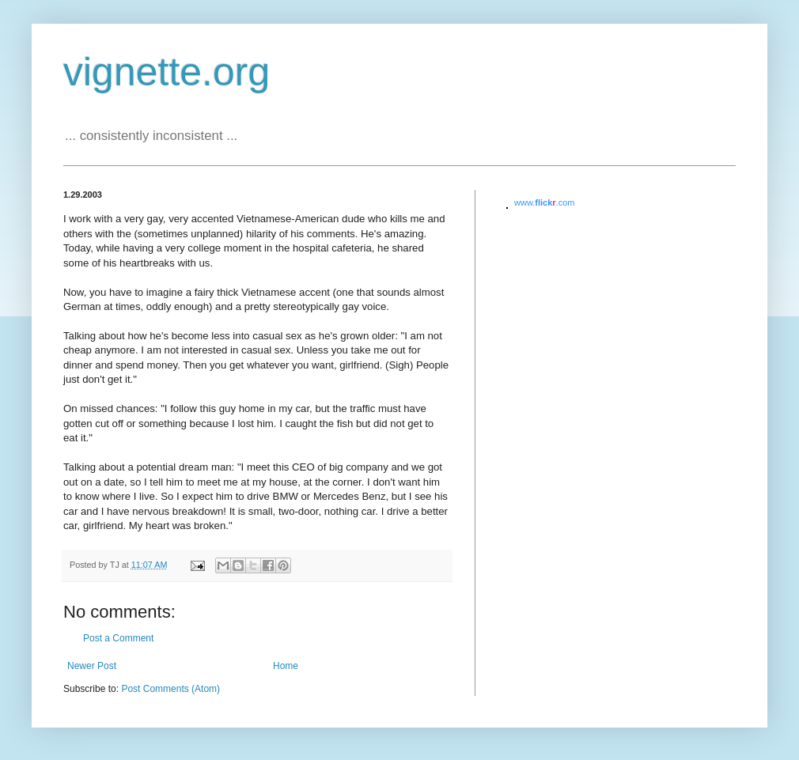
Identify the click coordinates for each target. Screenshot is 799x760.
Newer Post (91, 665)
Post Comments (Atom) (170, 688)
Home (285, 665)
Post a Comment (118, 638)
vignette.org (166, 72)
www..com (544, 202)
